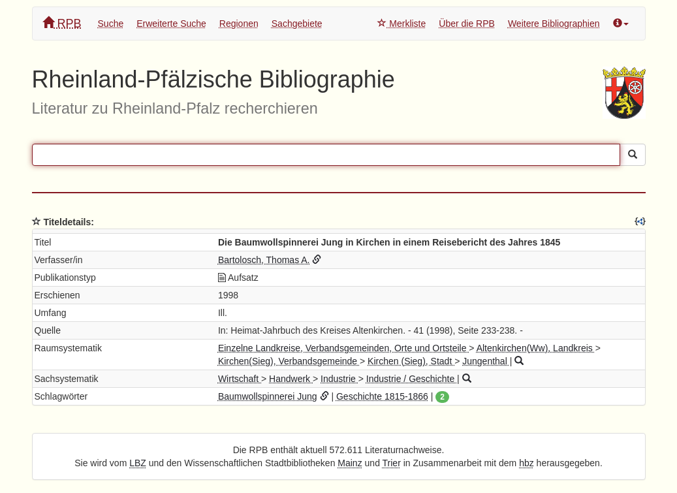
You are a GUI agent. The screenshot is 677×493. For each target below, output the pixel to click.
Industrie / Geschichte (411, 379)
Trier (392, 463)
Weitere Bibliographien (554, 23)
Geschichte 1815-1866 (382, 396)
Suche (111, 23)
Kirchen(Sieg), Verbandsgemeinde (289, 361)
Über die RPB (467, 23)
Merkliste (401, 23)
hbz (526, 463)
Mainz (350, 463)
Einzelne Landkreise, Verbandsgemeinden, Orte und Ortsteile (343, 348)
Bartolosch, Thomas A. (264, 260)
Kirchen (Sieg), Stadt (411, 361)
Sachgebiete (297, 23)
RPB (62, 23)
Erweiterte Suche (171, 23)
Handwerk (291, 379)
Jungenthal (485, 361)
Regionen (239, 23)
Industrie (339, 379)
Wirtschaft (239, 379)
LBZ (137, 463)
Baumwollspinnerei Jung (267, 396)
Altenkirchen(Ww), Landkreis (536, 348)
